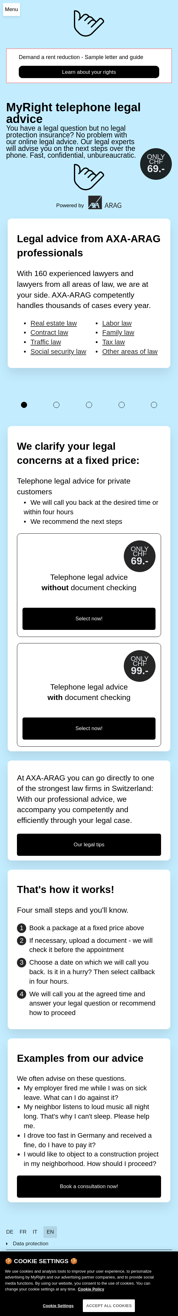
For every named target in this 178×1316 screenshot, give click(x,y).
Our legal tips (89, 845)
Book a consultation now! (89, 1186)
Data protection (30, 1244)
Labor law (116, 323)
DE (10, 1232)
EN (50, 1232)
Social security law (58, 351)
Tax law (113, 342)
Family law (118, 332)
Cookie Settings (58, 1309)
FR (23, 1232)
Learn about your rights (89, 72)
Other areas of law (130, 351)
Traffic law (45, 342)
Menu (11, 9)
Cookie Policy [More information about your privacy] (91, 1293)
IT (35, 1232)
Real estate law (53, 323)
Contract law (49, 332)
